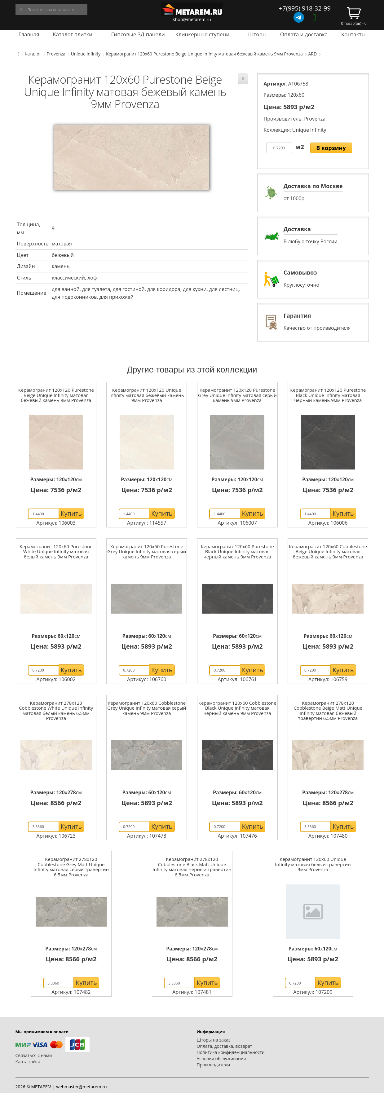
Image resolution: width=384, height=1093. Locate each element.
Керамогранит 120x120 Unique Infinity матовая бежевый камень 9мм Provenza (146, 395)
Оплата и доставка (304, 34)
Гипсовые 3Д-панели (138, 34)
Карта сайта (28, 1061)
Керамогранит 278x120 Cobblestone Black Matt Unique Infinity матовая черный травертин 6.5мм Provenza (192, 867)
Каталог (33, 54)
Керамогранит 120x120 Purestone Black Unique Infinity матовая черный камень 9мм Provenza (328, 395)
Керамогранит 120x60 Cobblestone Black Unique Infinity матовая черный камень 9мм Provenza (237, 708)
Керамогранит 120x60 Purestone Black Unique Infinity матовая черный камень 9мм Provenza (237, 551)
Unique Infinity (85, 54)
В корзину (331, 148)
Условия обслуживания (221, 1058)
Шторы (257, 34)
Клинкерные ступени (202, 34)
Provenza (55, 54)
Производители (213, 1065)
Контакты (353, 34)
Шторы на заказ (214, 1040)
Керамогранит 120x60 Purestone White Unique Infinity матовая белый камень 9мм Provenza (56, 551)
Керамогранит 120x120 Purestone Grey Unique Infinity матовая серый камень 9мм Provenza (237, 395)
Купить (71, 513)
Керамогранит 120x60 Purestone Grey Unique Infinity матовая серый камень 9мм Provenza (146, 551)
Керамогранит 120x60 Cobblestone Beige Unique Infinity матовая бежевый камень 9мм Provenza (328, 551)
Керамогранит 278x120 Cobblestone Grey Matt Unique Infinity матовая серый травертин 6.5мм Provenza (71, 867)
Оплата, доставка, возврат (224, 1046)
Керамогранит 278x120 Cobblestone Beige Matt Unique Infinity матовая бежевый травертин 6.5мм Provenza (328, 710)
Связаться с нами (33, 1055)
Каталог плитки (72, 34)
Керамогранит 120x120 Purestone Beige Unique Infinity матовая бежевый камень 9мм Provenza (56, 395)
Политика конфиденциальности (231, 1052)
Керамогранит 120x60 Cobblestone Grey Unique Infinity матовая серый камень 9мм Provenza (146, 708)
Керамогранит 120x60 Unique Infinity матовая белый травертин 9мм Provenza (313, 864)
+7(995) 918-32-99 (305, 8)
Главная (28, 34)
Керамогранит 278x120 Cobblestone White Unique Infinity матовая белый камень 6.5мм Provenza (56, 710)
